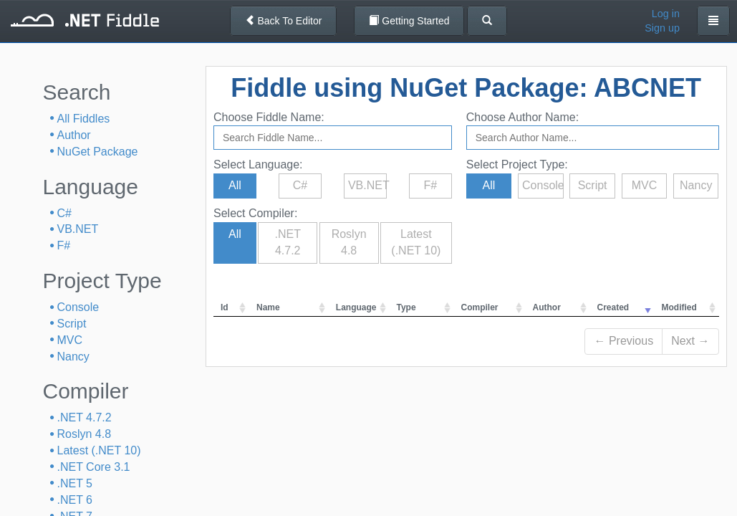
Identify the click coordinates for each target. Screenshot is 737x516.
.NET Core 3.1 (93, 467)
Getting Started (409, 21)
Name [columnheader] (268, 307)
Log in (666, 13)
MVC (70, 340)
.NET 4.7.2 (84, 417)
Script (72, 323)
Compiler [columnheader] (479, 307)
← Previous (623, 341)
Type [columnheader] (406, 307)
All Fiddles (83, 119)
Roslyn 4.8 (84, 434)
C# (64, 213)
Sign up (662, 28)
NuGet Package (97, 151)
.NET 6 (75, 500)
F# (64, 245)
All (234, 185)
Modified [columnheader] (679, 307)
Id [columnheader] (224, 307)
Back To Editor (283, 21)
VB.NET (78, 229)
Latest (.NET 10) (99, 450)
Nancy (73, 356)
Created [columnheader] (613, 307)
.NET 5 (75, 483)
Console (78, 307)
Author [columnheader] (547, 307)
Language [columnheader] (356, 307)
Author (74, 135)
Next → (690, 341)
